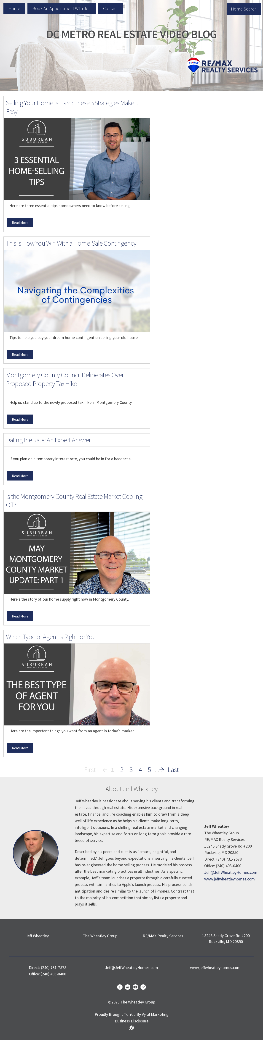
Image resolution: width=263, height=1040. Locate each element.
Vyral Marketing (155, 1014)
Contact (110, 8)
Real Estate (175, 261)
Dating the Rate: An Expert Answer (48, 440)
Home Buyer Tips (181, 252)
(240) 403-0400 (53, 974)
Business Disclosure (131, 1021)
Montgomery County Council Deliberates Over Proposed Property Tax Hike (64, 379)
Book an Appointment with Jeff (61, 8)
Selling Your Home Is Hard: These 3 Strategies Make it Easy (72, 107)
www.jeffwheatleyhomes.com (229, 879)
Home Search (244, 9)
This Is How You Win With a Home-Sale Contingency (71, 243)
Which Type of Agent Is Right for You (51, 636)
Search (247, 114)
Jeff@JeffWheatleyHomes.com (230, 872)
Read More (20, 222)
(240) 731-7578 (53, 967)
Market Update (178, 271)
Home (14, 8)
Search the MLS (208, 217)
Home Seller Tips (180, 281)
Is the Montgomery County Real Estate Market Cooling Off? (74, 500)
